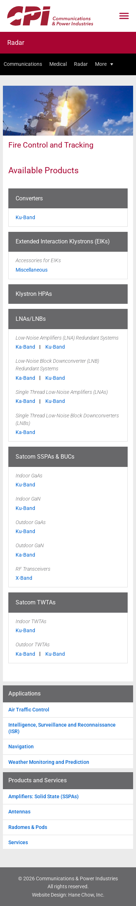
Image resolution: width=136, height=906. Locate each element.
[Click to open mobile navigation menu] (124, 16)
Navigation (21, 746)
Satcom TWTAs (35, 602)
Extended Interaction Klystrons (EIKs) (63, 241)
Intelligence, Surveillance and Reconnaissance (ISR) (62, 728)
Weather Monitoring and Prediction (48, 762)
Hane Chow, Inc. (86, 895)
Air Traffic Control (28, 710)
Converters (29, 198)
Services (18, 842)
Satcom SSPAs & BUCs (45, 456)
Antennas (19, 811)
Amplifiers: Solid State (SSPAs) (43, 796)
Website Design (49, 895)
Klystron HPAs (34, 293)
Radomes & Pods (27, 827)
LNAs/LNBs (31, 318)
